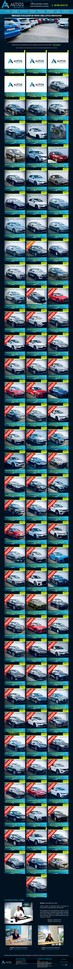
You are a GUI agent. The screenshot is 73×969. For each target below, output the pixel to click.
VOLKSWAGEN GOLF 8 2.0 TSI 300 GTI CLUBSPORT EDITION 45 (36, 683)
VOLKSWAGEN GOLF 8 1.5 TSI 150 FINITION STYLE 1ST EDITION (58, 424)
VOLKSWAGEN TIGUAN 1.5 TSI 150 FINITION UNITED (15, 424)
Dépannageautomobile (50, 11)
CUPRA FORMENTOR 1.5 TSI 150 (15, 564)
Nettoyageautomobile (41, 11)
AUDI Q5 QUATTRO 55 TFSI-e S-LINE (14, 141)
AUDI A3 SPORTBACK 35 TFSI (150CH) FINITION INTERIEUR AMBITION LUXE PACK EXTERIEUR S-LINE (14, 732)
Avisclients (58, 11)
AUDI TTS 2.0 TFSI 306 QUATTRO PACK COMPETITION (15, 494)
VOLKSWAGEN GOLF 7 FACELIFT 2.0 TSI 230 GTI (14, 871)
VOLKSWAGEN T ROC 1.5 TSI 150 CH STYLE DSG (36, 848)
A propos (64, 959)
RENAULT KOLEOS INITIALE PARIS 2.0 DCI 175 (37, 165)
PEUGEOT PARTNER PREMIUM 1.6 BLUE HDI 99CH (14, 165)
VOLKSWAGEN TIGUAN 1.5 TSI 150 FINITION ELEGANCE (58, 329)
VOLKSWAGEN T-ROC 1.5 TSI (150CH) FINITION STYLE (14, 282)
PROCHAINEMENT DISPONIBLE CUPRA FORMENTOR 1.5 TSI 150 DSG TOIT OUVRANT (15, 71)
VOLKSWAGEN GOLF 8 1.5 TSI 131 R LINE (58, 188)
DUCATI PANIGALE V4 (58, 141)
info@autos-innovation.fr (23, 963)
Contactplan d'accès (66, 11)
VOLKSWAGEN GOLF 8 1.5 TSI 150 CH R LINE (36, 801)
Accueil (7, 11)
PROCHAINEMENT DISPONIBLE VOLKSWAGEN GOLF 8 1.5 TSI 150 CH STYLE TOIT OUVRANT (15, 95)
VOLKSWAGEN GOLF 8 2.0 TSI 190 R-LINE (36, 706)
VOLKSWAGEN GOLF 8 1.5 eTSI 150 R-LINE (58, 589)
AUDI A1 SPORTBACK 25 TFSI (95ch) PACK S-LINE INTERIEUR (36, 777)
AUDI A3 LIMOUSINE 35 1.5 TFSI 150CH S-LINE (15, 118)
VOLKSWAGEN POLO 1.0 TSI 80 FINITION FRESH (58, 259)
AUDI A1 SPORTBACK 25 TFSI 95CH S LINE (36, 824)
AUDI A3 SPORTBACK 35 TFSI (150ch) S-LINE (36, 589)
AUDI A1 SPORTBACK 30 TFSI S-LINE (58, 306)
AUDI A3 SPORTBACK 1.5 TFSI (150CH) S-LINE (36, 118)
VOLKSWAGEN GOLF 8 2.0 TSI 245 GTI (36, 494)
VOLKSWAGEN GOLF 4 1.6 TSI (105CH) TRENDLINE (58, 165)
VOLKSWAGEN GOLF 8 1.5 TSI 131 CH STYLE (58, 848)
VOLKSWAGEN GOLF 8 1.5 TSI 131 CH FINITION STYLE (36, 188)
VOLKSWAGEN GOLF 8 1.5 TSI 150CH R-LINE (36, 259)
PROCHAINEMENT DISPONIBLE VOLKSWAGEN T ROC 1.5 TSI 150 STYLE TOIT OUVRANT (36, 95)
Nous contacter (56, 45)
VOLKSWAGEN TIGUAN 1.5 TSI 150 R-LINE (15, 306)
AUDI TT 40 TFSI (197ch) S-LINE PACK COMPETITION (58, 565)
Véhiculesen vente (33, 11)
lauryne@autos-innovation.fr (52, 949)
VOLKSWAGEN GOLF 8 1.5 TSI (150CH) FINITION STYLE (36, 895)
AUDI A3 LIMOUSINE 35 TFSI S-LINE (36, 400)
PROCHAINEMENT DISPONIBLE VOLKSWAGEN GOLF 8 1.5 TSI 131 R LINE (36, 71)
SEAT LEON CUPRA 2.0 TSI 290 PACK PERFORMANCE (36, 306)
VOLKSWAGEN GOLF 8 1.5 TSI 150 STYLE (58, 235)
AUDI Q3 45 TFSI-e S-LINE (58, 447)
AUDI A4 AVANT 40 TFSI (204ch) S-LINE (14, 753)
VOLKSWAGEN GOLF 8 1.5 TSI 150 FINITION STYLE (14, 235)
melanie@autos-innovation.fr (20, 949)
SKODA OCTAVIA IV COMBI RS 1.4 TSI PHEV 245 (36, 329)
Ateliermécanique (15, 11)
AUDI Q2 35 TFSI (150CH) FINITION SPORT (58, 118)
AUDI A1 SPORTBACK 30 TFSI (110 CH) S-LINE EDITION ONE (58, 471)
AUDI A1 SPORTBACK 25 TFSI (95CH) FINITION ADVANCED (14, 612)
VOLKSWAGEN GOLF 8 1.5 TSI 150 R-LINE (36, 235)
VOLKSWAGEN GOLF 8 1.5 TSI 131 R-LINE (14, 212)
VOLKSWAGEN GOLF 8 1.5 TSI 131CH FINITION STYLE (36, 871)
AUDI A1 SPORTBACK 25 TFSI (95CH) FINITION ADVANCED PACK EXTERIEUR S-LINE (58, 707)
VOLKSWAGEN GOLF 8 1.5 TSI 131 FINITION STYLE (14, 329)
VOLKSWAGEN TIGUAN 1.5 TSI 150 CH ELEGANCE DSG (58, 282)
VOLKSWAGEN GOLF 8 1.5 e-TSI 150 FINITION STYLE (36, 447)
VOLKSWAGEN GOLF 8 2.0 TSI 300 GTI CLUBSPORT (15, 377)
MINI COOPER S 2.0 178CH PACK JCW (58, 612)
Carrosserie (24, 11)
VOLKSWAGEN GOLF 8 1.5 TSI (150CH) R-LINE (14, 188)
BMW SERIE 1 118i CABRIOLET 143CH (36, 141)
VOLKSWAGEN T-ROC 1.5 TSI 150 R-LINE (36, 282)
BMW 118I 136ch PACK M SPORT (58, 871)
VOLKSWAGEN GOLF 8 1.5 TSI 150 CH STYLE (58, 212)
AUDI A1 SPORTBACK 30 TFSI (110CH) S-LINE (58, 94)
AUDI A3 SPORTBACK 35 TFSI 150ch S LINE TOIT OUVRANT (58, 824)
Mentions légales (64, 962)
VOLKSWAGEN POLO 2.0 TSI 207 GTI (58, 400)
